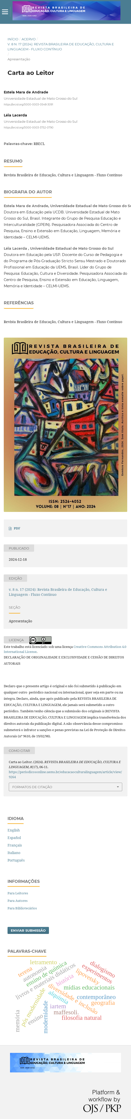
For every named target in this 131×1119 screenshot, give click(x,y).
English (14, 830)
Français (15, 845)
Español (14, 837)
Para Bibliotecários (22, 908)
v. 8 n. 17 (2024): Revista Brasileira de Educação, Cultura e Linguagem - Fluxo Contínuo (61, 46)
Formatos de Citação (32, 787)
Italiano (14, 852)
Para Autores (18, 900)
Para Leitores (18, 893)
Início (13, 39)
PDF (17, 528)
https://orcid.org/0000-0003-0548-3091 (28, 104)
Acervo (29, 39)
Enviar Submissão (28, 930)
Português (16, 860)
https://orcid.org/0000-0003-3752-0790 (28, 127)
